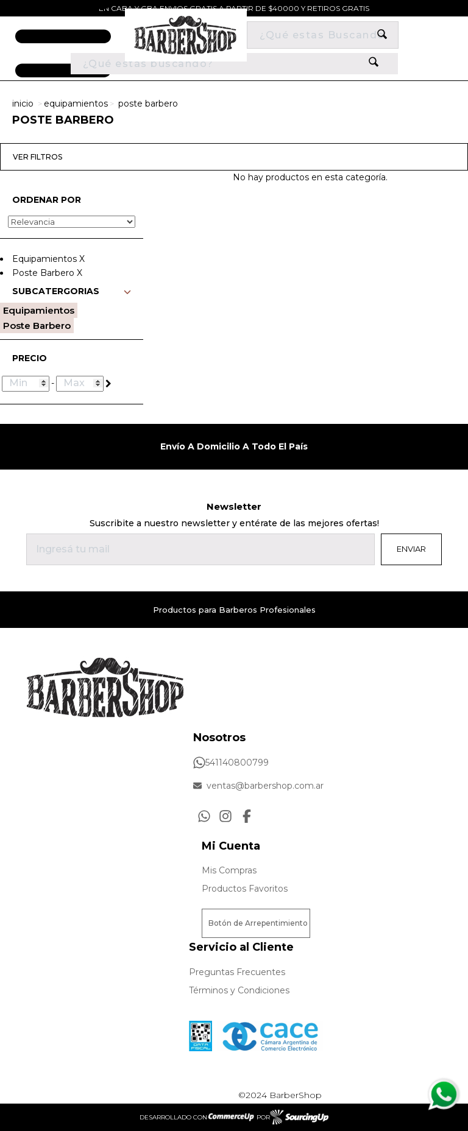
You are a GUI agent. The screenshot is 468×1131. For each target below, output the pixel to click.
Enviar (411, 549)
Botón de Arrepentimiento (258, 923)
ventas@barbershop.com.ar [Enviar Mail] (258, 785)
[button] (71, 294)
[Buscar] (323, 35)
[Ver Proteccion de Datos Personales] (270, 1033)
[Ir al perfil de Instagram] (225, 816)
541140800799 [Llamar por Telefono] (231, 762)
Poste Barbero (148, 103)
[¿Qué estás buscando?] (234, 63)
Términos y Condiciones (239, 990)
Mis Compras (229, 870)
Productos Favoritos (245, 888)
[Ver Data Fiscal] (200, 1033)
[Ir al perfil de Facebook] (247, 816)
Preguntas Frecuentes (237, 972)
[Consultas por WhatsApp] (204, 816)
